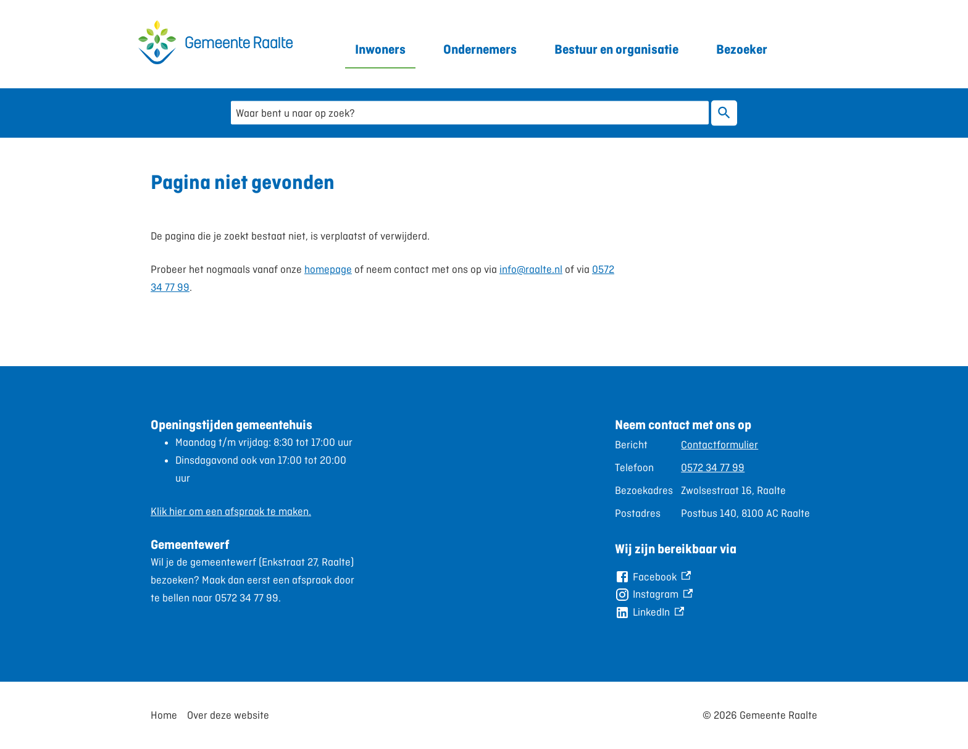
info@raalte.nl (530, 269)
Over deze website (228, 715)
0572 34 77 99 (713, 467)
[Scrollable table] (716, 478)
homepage (328, 269)
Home (164, 715)
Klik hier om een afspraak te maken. (231, 511)
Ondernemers (480, 49)
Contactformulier (719, 444)
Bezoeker (741, 49)
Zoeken (721, 113)
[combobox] (470, 112)
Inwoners (380, 49)
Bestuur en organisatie (616, 49)
